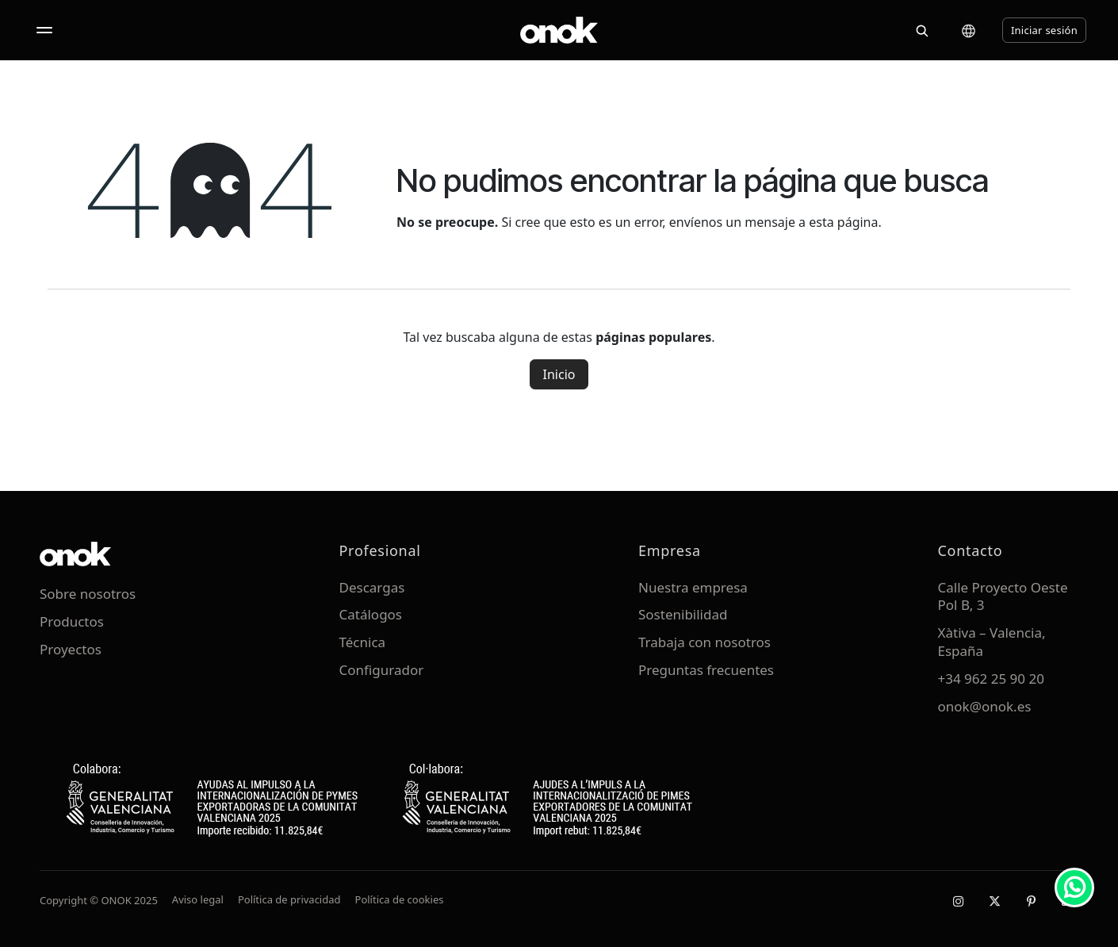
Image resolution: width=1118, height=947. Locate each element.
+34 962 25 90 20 (991, 678)
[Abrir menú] (44, 30)
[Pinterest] (1031, 901)
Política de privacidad (289, 899)
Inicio (559, 374)
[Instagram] (958, 901)
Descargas (372, 587)
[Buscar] (922, 30)
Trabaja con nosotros (704, 642)
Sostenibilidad (682, 614)
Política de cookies (399, 899)
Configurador (381, 670)
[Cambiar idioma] (968, 30)
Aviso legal (198, 899)
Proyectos (70, 649)
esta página (843, 222)
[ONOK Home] (559, 30)
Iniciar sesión (1044, 30)
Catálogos (371, 614)
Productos (72, 621)
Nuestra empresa (693, 587)
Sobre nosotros (88, 594)
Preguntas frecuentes (706, 670)
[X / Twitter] (994, 901)
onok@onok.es (985, 706)
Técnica (362, 642)
